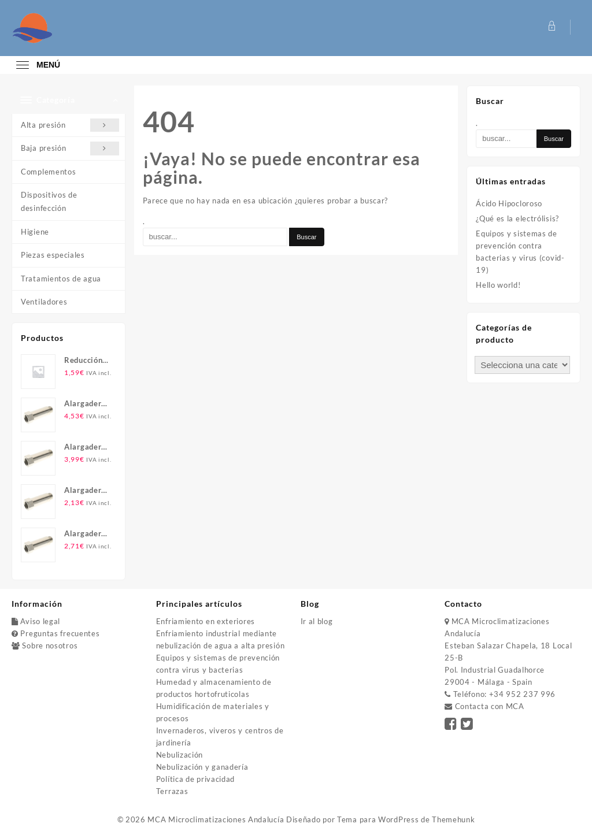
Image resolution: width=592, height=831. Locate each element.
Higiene (35, 231)
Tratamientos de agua (61, 278)
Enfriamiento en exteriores (205, 621)
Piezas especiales (53, 254)
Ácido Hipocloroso (509, 203)
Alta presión (70, 125)
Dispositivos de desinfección (49, 201)
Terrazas (172, 791)
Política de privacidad (195, 779)
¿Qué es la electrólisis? (517, 218)
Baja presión (70, 148)
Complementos (48, 171)
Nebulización (179, 754)
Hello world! (498, 285)
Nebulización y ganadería (202, 766)
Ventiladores (44, 301)
